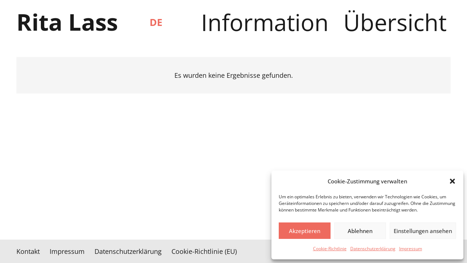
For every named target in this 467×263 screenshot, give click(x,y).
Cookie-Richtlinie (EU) (204, 251)
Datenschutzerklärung (372, 248)
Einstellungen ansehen (423, 231)
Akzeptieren (304, 231)
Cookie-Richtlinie (330, 248)
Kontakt (28, 251)
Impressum (410, 248)
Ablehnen (360, 231)
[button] (452, 181)
